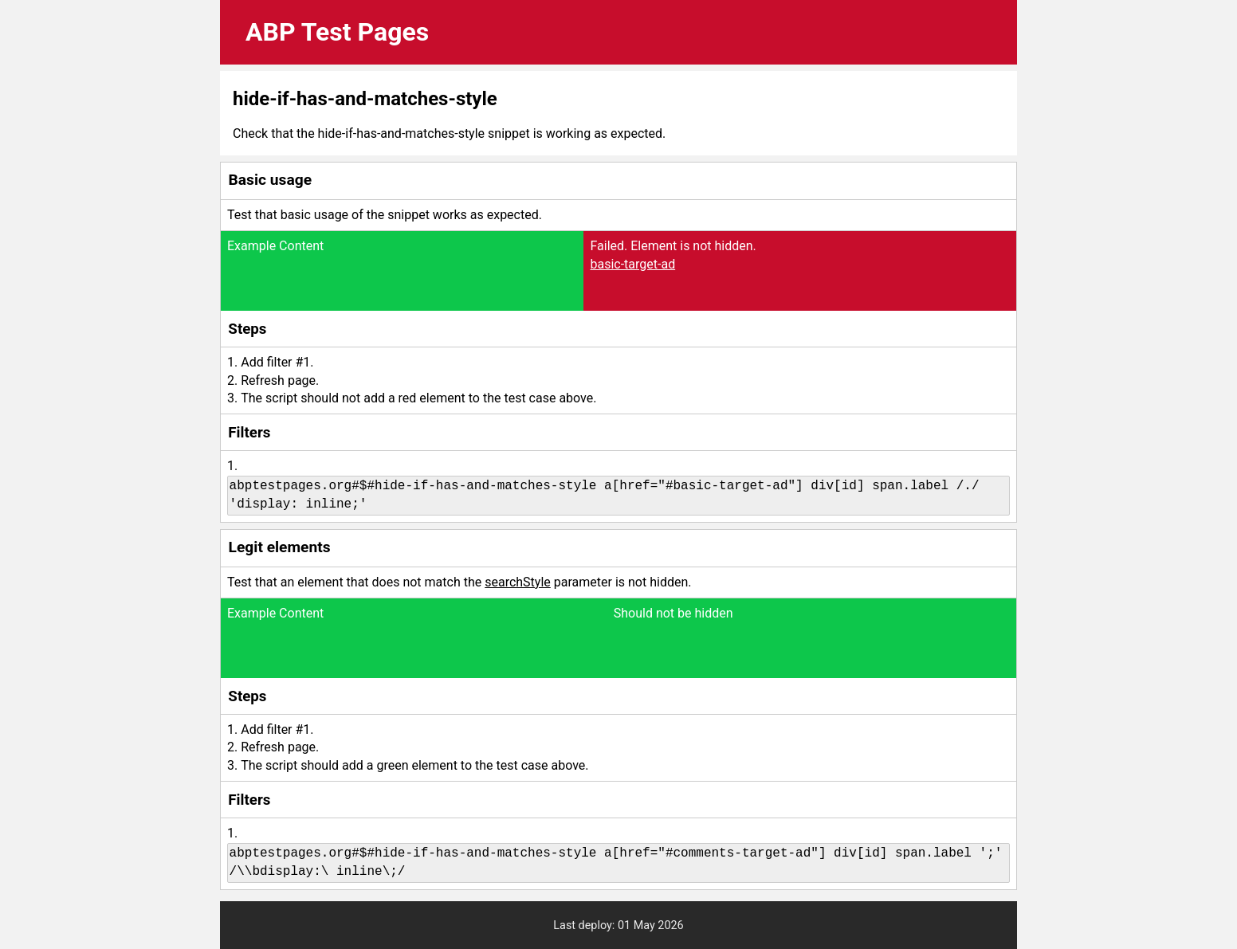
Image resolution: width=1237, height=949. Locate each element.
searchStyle (518, 582)
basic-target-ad (632, 264)
